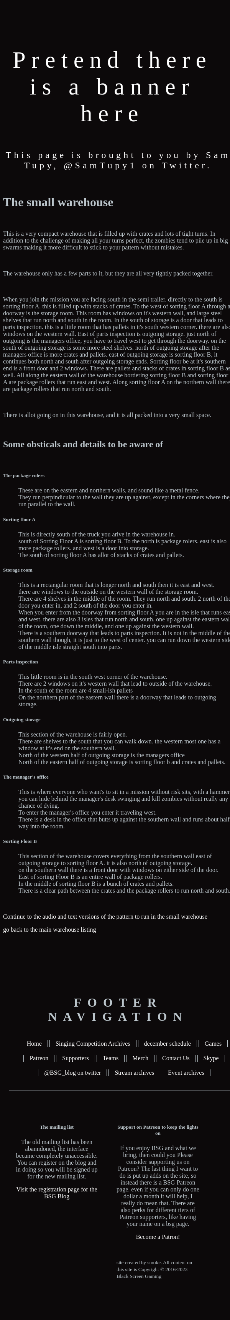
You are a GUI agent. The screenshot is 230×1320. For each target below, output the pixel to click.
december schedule (167, 1043)
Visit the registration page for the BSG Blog (56, 1192)
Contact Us (176, 1058)
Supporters (75, 1058)
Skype (211, 1058)
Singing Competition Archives (93, 1043)
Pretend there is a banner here (112, 86)
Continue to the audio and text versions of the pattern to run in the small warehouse (105, 916)
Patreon (39, 1058)
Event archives (186, 1072)
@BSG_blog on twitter (72, 1072)
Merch (140, 1058)
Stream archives (134, 1072)
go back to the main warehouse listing (49, 929)
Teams (111, 1058)
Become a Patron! (158, 1237)
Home (34, 1043)
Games (213, 1043)
